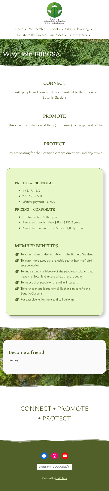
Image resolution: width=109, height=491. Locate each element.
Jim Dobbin (61, 478)
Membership (37, 28)
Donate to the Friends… (33, 34)
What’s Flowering (77, 28)
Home (19, 28)
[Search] (54, 467)
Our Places (56, 34)
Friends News (77, 34)
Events (55, 28)
